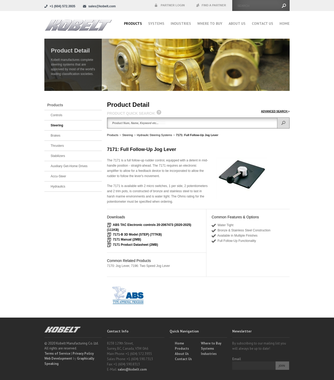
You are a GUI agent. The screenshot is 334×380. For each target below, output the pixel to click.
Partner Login (169, 5)
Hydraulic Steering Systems (154, 135)
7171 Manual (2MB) (127, 239)
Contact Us (262, 23)
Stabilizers (58, 156)
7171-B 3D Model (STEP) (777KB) (137, 234)
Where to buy (209, 23)
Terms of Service (57, 353)
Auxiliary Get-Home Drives (69, 166)
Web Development (58, 358)
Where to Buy (211, 343)
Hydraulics (58, 186)
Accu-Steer (58, 176)
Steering (127, 135)
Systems (156, 23)
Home (284, 23)
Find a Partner (211, 5)
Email (236, 359)
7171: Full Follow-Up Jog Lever (197, 135)
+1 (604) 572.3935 (62, 6)
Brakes (55, 135)
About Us (237, 23)
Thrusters (57, 146)
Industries (181, 23)
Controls (56, 115)
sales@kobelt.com (132, 369)
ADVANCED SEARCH (275, 111)
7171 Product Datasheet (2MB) (135, 245)
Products (133, 23)
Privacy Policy (83, 353)
